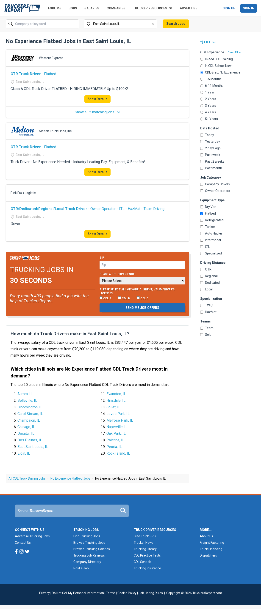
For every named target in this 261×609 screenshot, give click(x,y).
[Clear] (153, 24)
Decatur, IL (25, 433)
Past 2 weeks (212, 161)
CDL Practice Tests (147, 555)
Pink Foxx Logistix (23, 193)
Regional (209, 276)
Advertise (188, 8)
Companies (116, 8)
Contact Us (23, 542)
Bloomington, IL (29, 407)
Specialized (211, 253)
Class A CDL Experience (117, 274)
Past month (211, 168)
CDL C (143, 298)
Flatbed (208, 213)
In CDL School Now (216, 66)
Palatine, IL (115, 440)
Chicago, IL (26, 427)
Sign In (248, 8)
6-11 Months (211, 85)
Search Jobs (175, 23)
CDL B (124, 298)
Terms (110, 593)
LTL (205, 247)
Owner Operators (215, 191)
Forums (54, 8)
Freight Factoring (212, 542)
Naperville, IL (117, 427)
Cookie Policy (126, 593)
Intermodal (210, 240)
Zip (102, 257)
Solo (205, 334)
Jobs (73, 8)
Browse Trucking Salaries (91, 549)
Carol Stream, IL (30, 414)
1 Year (207, 92)
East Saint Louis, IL (32, 447)
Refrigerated (212, 220)
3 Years (208, 105)
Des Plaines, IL (29, 440)
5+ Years (209, 119)
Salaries (91, 8)
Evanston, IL (116, 394)
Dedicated (210, 282)
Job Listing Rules (151, 593)
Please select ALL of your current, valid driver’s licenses (137, 291)
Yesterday (210, 141)
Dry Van (208, 207)
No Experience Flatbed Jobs (70, 478)
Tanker (207, 227)
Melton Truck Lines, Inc (55, 131)
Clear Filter (234, 52)
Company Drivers (215, 184)
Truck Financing (211, 549)
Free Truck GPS (145, 536)
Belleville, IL (27, 400)
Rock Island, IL (118, 453)
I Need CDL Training (216, 59)
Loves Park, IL (118, 414)
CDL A (105, 298)
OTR (205, 269)
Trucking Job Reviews (89, 555)
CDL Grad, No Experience (220, 72)
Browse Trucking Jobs (89, 542)
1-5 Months (211, 79)
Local (206, 289)
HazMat (208, 312)
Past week (210, 155)
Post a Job (81, 568)
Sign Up (229, 8)
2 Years (208, 99)
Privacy (44, 593)
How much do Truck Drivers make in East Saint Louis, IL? (70, 333)
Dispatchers (208, 555)
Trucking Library (145, 549)
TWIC (206, 305)
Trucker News (143, 542)
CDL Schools (143, 562)
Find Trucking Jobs (86, 536)
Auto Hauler (211, 233)
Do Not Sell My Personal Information (78, 593)
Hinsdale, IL (115, 400)
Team (207, 328)
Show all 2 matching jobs (97, 112)
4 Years (208, 112)
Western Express (51, 58)
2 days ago (210, 148)
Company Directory (87, 562)
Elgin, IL (23, 453)
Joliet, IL (113, 407)
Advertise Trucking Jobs (32, 536)
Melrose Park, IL (119, 420)
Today (207, 135)
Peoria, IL (114, 447)
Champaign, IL (28, 420)
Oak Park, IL (116, 433)
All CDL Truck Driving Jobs (27, 478)
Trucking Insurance (147, 568)
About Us (206, 536)
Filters (208, 42)
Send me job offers (142, 308)
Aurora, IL (25, 394)
